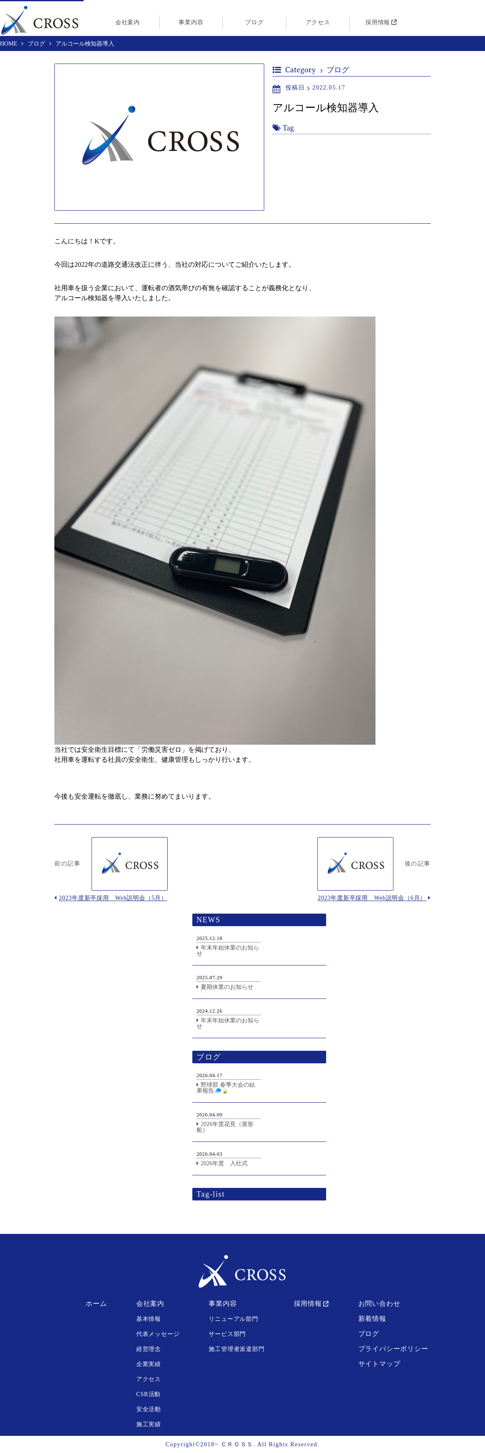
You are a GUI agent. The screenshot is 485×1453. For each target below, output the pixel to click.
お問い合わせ (379, 1303)
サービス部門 (227, 1334)
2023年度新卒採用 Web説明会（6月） (372, 898)
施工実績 (148, 1424)
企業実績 (148, 1364)
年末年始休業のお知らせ (228, 951)
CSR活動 (148, 1394)
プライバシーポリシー (393, 1348)
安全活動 (148, 1409)
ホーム (96, 1303)
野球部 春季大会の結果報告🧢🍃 (226, 1088)
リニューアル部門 (233, 1319)
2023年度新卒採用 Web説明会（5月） (113, 898)
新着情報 (372, 1318)
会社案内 (127, 22)
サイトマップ (379, 1363)
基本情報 (148, 1319)
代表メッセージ (158, 1334)
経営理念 (148, 1349)
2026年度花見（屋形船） (225, 1127)
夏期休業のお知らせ (227, 987)
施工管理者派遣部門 (236, 1349)
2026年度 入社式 (224, 1163)
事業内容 (191, 22)
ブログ (254, 22)
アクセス (318, 22)
